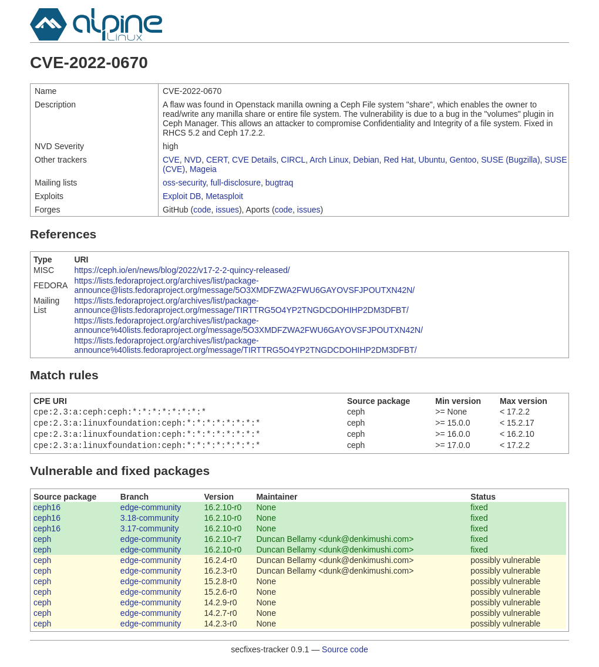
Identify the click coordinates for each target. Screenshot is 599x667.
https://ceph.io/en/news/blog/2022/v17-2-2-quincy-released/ (182, 270)
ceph (42, 543)
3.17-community (149, 533)
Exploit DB (182, 196)
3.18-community (149, 522)
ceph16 (46, 512)
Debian (366, 159)
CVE (171, 159)
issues (227, 209)
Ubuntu (432, 159)
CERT (216, 159)
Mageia (203, 169)
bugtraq (279, 182)
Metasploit (224, 196)
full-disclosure (235, 182)
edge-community (150, 512)
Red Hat (398, 159)
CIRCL (293, 159)
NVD (193, 159)
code (202, 209)
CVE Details (254, 159)
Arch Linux (328, 159)
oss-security (184, 182)
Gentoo (462, 159)
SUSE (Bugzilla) (510, 159)
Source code (345, 654)
